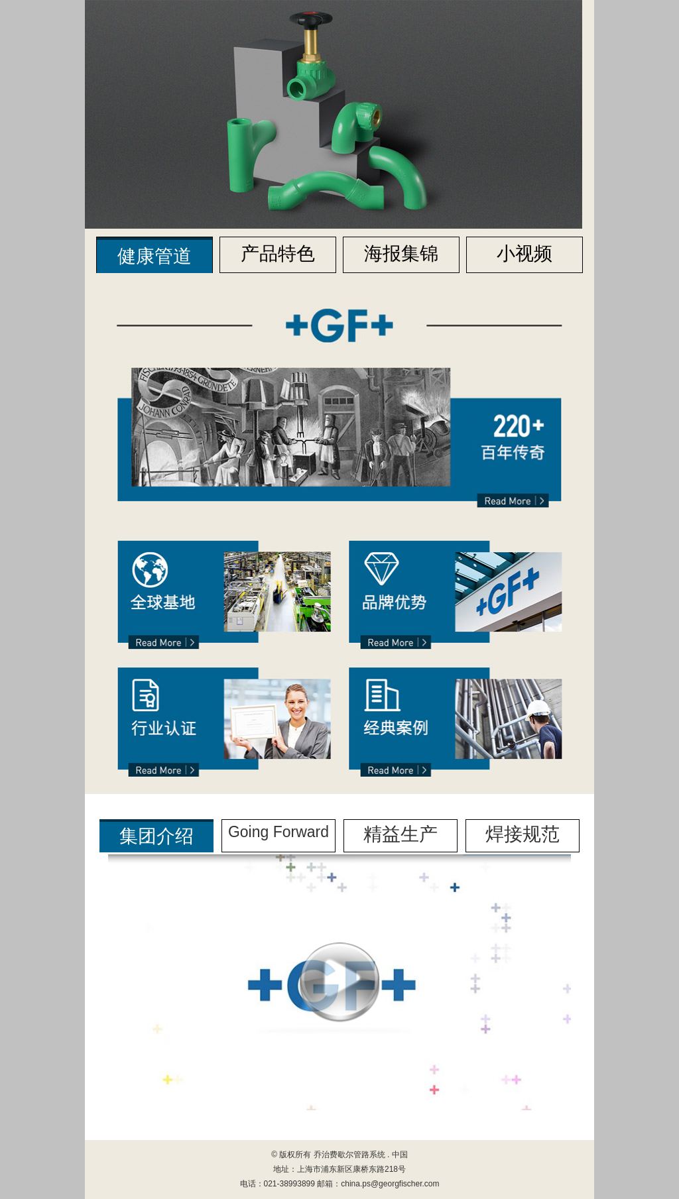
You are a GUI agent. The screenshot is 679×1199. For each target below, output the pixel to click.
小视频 (524, 253)
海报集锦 (401, 253)
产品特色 (278, 253)
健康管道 (154, 256)
